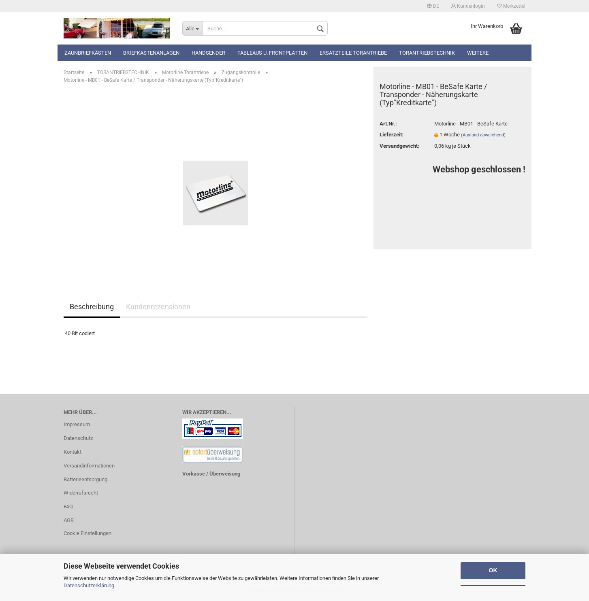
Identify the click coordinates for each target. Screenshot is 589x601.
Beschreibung (92, 306)
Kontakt (72, 452)
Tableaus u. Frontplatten (272, 53)
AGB (69, 520)
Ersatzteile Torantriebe (353, 53)
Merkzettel (511, 6)
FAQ (68, 506)
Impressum (77, 424)
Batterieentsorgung (85, 479)
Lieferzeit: (391, 135)
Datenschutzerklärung (89, 585)
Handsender (208, 53)
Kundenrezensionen (158, 306)
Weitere (478, 53)
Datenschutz (78, 438)
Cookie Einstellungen (87, 533)
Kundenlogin (468, 6)
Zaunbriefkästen (87, 53)
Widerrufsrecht (81, 493)
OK (493, 570)
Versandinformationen (89, 466)
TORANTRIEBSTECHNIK (427, 53)
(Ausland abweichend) (483, 135)
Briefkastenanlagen (151, 53)
